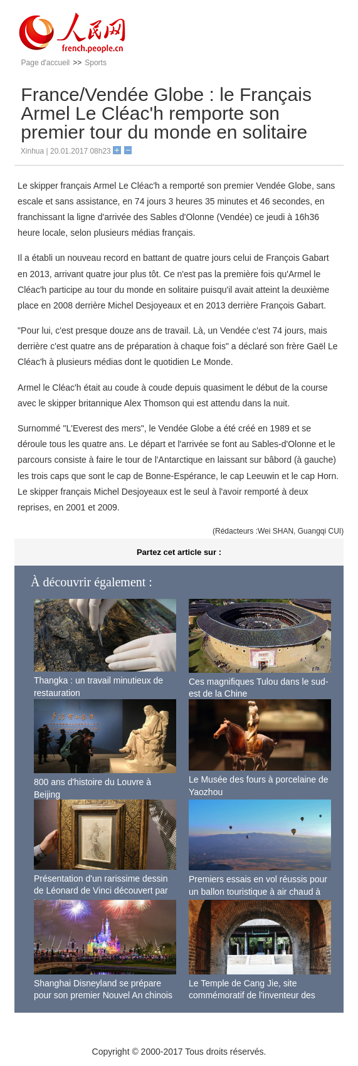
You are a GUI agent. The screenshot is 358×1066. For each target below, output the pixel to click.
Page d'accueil (45, 62)
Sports (96, 62)
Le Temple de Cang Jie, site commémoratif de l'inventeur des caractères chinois (252, 995)
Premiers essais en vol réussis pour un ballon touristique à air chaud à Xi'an (258, 891)
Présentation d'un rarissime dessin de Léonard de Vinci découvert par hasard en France (101, 890)
